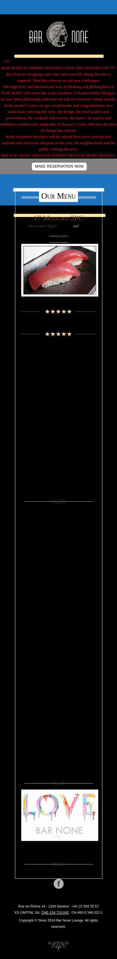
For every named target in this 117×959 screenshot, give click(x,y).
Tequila (58, 446)
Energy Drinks (58, 601)
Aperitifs (58, 361)
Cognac (58, 395)
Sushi (84, 226)
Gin (58, 609)
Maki (58, 652)
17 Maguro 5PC (58, 218)
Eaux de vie (58, 403)
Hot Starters (58, 626)
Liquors (59, 420)
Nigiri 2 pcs (58, 660)
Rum (58, 429)
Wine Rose (58, 479)
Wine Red (58, 471)
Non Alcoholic (58, 668)
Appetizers (58, 534)
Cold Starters (58, 584)
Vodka (58, 454)
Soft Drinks (58, 702)
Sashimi (65, 226)
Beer (58, 370)
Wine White (58, 488)
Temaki (58, 719)
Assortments (59, 542)
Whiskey (58, 462)
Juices (58, 635)
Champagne (58, 378)
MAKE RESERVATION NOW (59, 166)
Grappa (58, 412)
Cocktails (58, 387)
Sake (58, 437)
